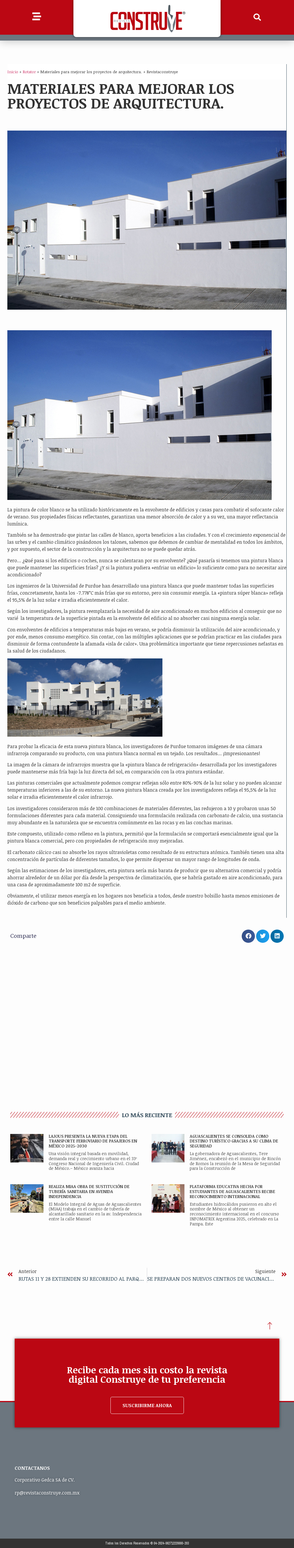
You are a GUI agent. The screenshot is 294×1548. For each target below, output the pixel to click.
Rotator (29, 71)
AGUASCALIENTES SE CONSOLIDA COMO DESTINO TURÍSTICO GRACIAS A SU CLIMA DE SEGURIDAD (234, 1141)
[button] (257, 17)
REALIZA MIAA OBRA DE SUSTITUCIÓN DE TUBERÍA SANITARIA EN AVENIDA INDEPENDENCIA (89, 1191)
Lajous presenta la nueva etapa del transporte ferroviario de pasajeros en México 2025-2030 (93, 1141)
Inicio (12, 71)
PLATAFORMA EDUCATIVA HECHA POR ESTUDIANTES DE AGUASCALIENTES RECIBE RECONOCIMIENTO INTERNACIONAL (232, 1191)
